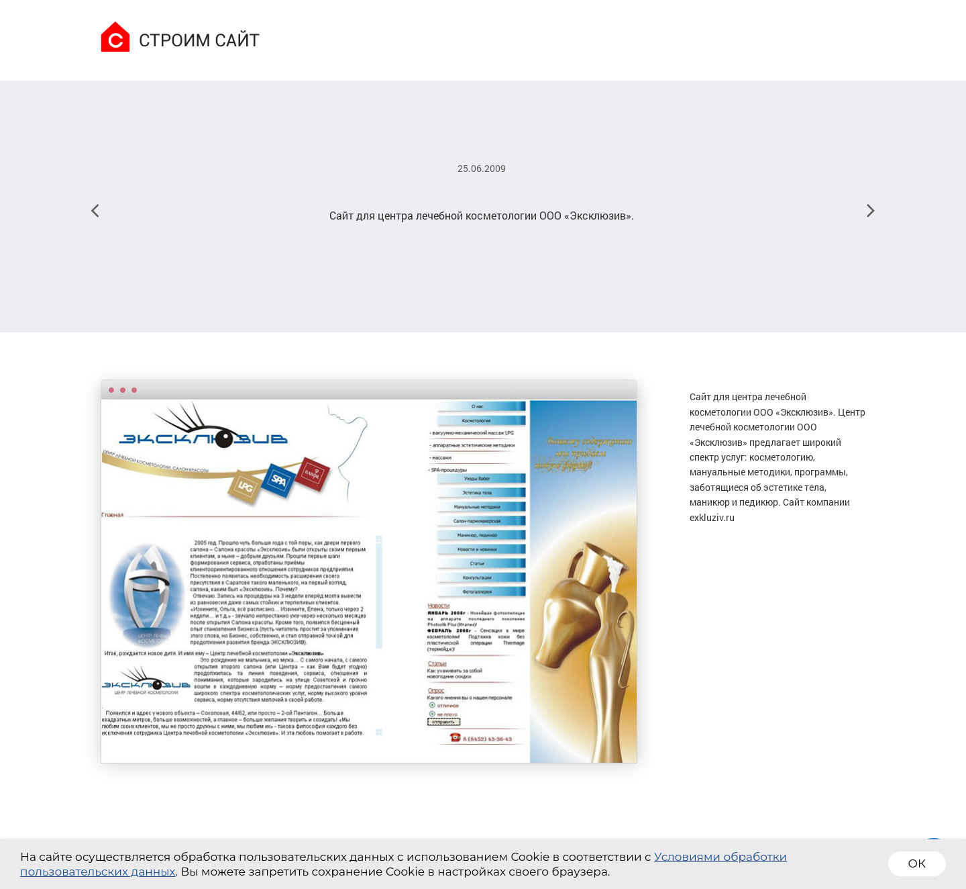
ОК (917, 863)
